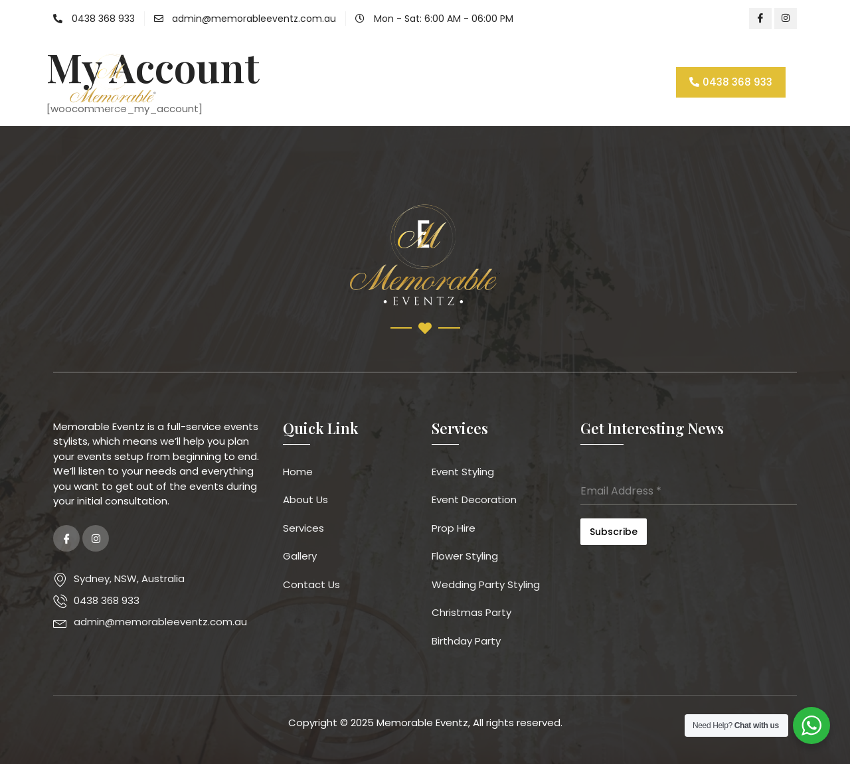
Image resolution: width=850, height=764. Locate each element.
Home (287, 82)
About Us (346, 82)
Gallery (485, 82)
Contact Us (553, 82)
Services (418, 82)
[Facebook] (760, 18)
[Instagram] (785, 18)
